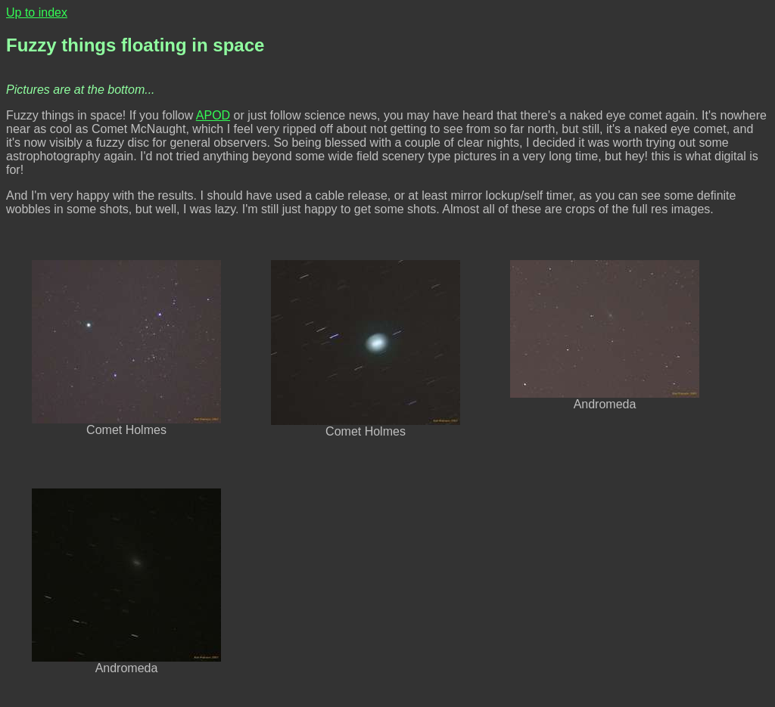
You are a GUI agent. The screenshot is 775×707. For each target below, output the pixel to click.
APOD (213, 115)
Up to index (36, 12)
